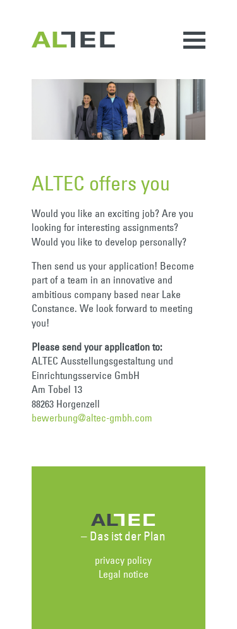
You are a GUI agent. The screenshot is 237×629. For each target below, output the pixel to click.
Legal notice (124, 574)
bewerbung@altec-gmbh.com (92, 417)
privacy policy (123, 560)
